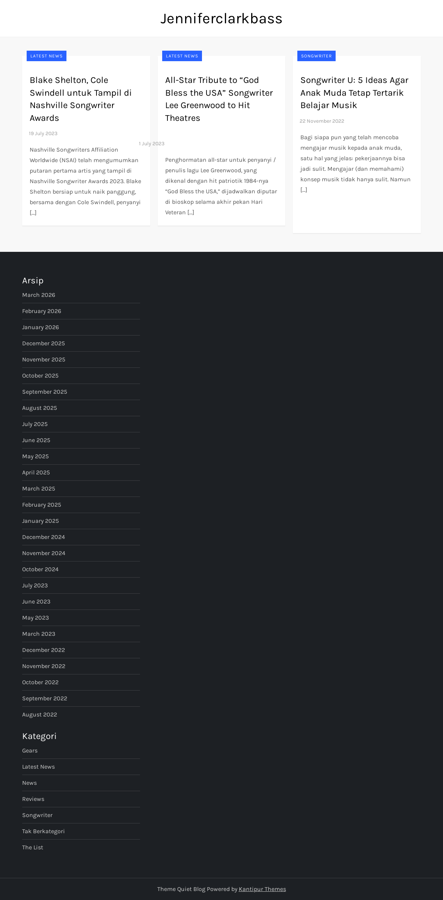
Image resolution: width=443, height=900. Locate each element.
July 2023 (35, 585)
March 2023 (38, 633)
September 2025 (44, 391)
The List (32, 847)
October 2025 (40, 375)
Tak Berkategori (43, 831)
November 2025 (43, 359)
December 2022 (43, 649)
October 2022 (40, 682)
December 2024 (43, 536)
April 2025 (36, 472)
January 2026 (40, 327)
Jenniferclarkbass (222, 18)
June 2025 (36, 440)
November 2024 (43, 553)
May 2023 (35, 617)
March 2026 (38, 294)
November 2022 (43, 666)
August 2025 (39, 407)
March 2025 (38, 488)
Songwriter (316, 56)
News (29, 782)
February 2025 (41, 504)
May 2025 (35, 456)
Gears (30, 750)
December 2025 (43, 343)
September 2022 (44, 698)
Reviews (33, 798)
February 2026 (41, 311)
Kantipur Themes (262, 888)
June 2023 (36, 601)
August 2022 (39, 714)
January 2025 (40, 520)
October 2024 (40, 569)
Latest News (46, 56)
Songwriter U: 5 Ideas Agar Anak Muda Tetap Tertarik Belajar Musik (354, 92)
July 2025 (35, 423)
